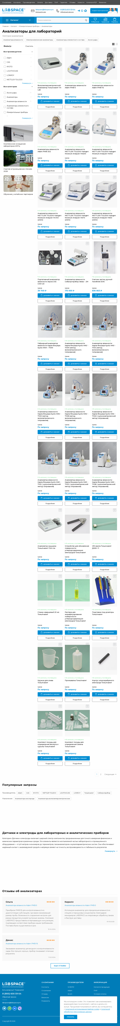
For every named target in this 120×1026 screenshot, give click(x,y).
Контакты (17, 2)
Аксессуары (92, 40)
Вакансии (102, 2)
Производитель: (9, 793)
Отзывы (72, 2)
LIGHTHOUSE (65, 793)
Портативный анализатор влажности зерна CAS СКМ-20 (49, 281)
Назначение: (7, 799)
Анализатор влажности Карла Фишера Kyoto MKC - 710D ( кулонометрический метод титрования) (76, 483)
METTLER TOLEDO (49, 793)
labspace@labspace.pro (44, 10)
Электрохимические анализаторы (39, 40)
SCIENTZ (71, 987)
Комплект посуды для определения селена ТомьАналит (74, 744)
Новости (81, 2)
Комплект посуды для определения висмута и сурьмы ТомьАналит (48, 744)
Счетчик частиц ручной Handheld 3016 (102, 280)
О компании (6, 2)
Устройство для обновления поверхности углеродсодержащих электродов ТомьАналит (77, 549)
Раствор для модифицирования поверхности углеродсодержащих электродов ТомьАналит (75, 616)
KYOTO (36, 793)
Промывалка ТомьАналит (76, 680)
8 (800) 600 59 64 (67, 10)
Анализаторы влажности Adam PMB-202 (48, 150)
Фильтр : (8, 46)
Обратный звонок (67, 12)
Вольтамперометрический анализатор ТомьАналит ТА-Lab (50, 87)
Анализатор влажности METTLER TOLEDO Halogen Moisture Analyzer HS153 (104, 151)
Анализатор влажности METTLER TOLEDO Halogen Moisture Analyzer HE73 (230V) (77, 216)
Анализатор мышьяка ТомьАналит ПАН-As (47, 547)
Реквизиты (46, 1001)
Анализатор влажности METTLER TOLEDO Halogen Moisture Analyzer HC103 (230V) (49, 216)
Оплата (40, 2)
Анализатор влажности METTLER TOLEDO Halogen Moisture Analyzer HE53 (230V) (104, 216)
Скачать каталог (105, 869)
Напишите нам (40, 12)
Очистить (29, 46)
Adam (20, 793)
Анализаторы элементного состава (70, 40)
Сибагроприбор (104, 793)
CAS (27, 793)
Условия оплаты (100, 994)
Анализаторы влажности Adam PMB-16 (102, 86)
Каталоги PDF (91, 2)
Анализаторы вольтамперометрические (54, 798)
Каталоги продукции (102, 987)
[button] (18, 20)
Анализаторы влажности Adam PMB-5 (75, 86)
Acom (70, 994)
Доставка (48, 2)
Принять (70, 1017)
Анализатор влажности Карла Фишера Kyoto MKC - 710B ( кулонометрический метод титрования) (104, 483)
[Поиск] (86, 20)
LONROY (77, 793)
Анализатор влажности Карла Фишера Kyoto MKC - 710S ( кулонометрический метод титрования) (49, 483)
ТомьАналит (89, 793)
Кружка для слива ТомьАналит (45, 681)
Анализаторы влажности (13, 40)
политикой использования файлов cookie (82, 1009)
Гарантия (63, 2)
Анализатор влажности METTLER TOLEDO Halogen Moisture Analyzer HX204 (77, 151)
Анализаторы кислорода (24, 798)
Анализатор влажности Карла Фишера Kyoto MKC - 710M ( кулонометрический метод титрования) (104, 415)
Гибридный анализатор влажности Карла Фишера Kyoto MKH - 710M (49, 345)
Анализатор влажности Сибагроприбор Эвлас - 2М (76, 280)
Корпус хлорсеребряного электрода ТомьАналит (103, 681)
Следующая (110, 774)
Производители (29, 2)
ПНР (56, 2)
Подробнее (50, 107)
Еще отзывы (60, 966)
